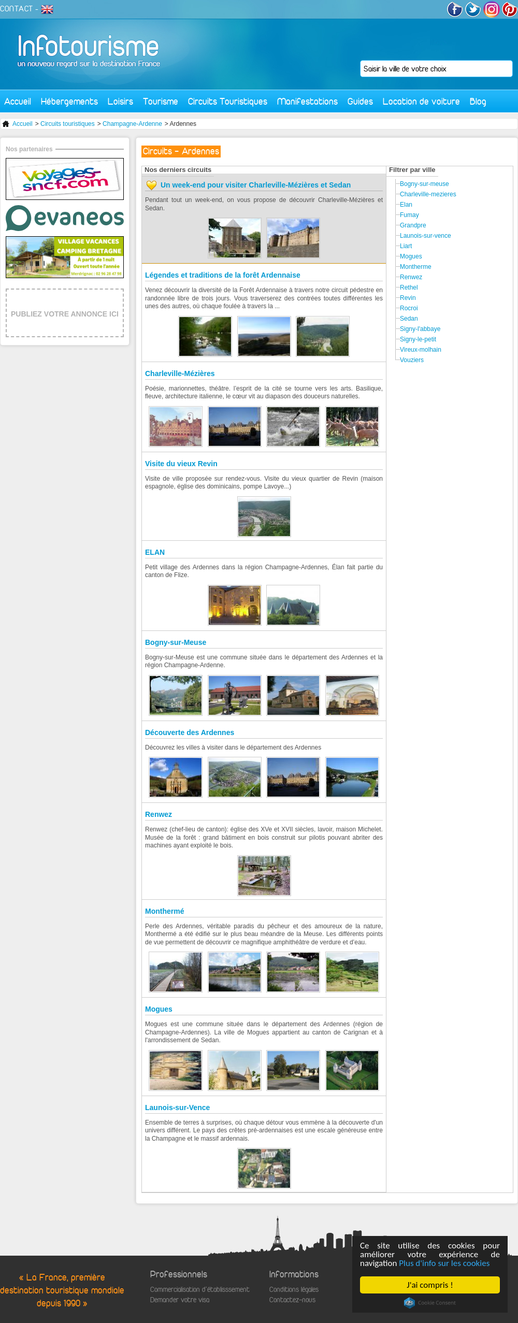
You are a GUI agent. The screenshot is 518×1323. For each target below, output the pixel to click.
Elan (406, 204)
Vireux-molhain (420, 349)
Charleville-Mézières (180, 373)
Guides (360, 101)
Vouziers (412, 360)
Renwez (158, 814)
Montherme (415, 266)
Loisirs (120, 101)
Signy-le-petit (418, 339)
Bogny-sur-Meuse (175, 642)
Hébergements (69, 101)
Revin (408, 297)
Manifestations (307, 101)
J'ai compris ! (430, 1284)
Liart (406, 246)
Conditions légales (294, 1289)
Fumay (409, 215)
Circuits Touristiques (227, 101)
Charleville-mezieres (428, 194)
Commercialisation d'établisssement (200, 1289)
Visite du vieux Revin (181, 463)
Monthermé (164, 911)
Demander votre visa (179, 1300)
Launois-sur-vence (425, 235)
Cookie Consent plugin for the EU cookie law (430, 1302)
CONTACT (16, 8)
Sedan (409, 318)
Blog (478, 101)
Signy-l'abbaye (420, 329)
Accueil (17, 101)
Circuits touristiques (67, 123)
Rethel (409, 287)
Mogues (158, 1009)
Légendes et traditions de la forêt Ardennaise (222, 275)
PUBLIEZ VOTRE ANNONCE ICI (65, 314)
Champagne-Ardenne (132, 123)
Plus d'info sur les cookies (444, 1263)
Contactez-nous (292, 1300)
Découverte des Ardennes (189, 732)
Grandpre (413, 225)
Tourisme (160, 101)
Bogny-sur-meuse (424, 184)
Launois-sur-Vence (177, 1107)
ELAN (155, 552)
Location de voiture (421, 101)
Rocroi (409, 308)
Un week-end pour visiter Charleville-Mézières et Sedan (256, 185)
